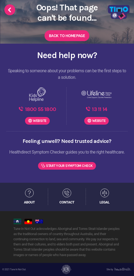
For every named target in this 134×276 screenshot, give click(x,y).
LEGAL (104, 202)
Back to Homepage (67, 35)
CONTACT (66, 202)
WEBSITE (39, 121)
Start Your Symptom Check (69, 166)
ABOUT (29, 202)
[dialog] (124, 265)
